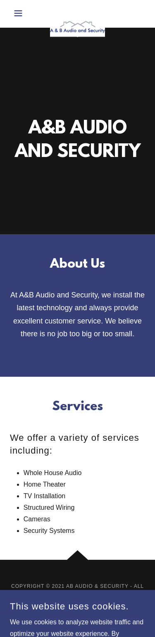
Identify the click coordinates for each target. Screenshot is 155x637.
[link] (77, 14)
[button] (20, 13)
